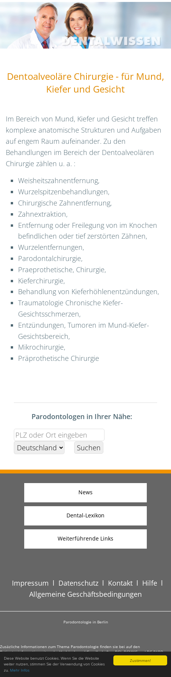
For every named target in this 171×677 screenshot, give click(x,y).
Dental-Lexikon (85, 515)
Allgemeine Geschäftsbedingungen (85, 594)
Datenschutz (78, 583)
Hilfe (149, 583)
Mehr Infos (20, 670)
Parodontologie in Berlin (85, 622)
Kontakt (120, 583)
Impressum (30, 583)
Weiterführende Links (85, 538)
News (85, 492)
